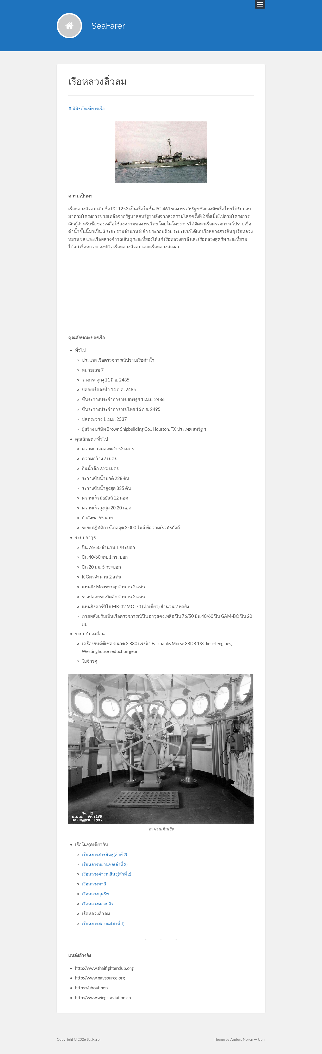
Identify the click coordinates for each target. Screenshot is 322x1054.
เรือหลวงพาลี (94, 884)
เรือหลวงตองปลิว (98, 904)
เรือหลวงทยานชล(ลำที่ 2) (106, 865)
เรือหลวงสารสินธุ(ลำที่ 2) (105, 855)
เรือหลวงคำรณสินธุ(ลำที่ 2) (108, 875)
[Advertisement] (161, 292)
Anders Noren (241, 1040)
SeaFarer (110, 26)
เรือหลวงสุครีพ (96, 894)
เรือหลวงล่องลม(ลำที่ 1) (104, 924)
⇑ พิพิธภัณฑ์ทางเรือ (87, 109)
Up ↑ (261, 1040)
